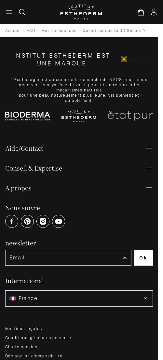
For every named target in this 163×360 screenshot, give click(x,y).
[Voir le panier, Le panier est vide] (141, 12)
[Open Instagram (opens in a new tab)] (42, 221)
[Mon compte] (154, 12)
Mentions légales (23, 328)
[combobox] (79, 298)
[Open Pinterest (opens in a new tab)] (27, 221)
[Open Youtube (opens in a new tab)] (58, 221)
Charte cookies (21, 347)
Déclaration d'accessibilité (33, 356)
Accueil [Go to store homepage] (13, 30)
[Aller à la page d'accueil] (81, 12)
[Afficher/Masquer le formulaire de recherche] (22, 12)
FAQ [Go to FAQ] (31, 30)
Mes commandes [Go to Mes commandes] (59, 30)
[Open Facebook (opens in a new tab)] (11, 221)
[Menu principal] (9, 12)
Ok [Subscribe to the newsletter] (143, 258)
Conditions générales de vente (38, 337)
